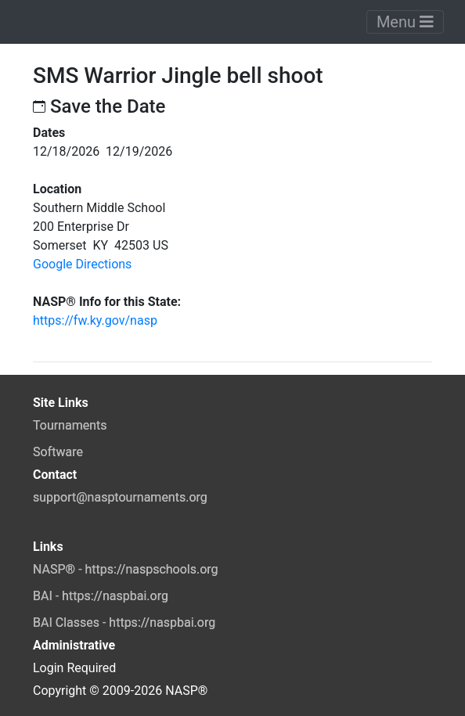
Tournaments (70, 425)
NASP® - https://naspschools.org (125, 569)
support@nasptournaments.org (120, 497)
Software (58, 451)
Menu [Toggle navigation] (405, 22)
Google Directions (82, 264)
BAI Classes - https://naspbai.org (124, 622)
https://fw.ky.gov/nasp (95, 320)
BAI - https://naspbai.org (100, 595)
